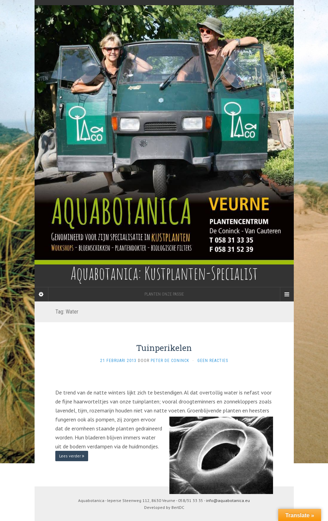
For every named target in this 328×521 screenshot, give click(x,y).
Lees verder (71, 455)
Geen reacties (212, 360)
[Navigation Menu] (287, 294)
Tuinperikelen (164, 347)
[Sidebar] (41, 294)
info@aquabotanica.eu (228, 500)
